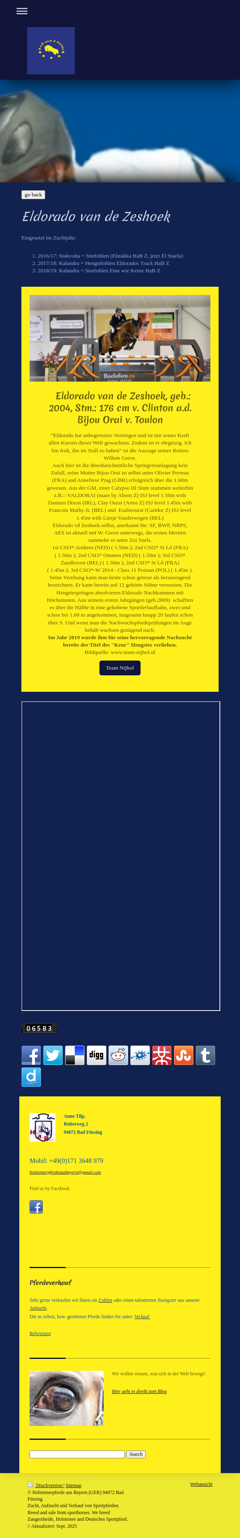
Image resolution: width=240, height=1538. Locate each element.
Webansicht (201, 1484)
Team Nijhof (120, 668)
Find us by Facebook (50, 1188)
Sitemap (73, 1485)
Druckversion (45, 1485)
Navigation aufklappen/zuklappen (120, 11)
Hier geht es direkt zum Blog (139, 1391)
